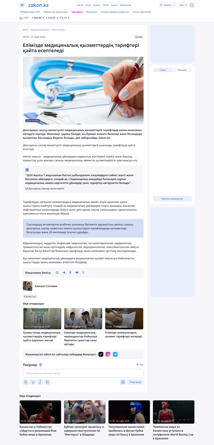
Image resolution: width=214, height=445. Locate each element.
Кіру (141, 364)
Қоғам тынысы (58, 29)
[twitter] (83, 272)
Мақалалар (125, 5)
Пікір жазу (135, 382)
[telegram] (63, 272)
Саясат (79, 5)
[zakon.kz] (38, 5)
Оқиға (106, 5)
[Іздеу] (192, 5)
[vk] (77, 272)
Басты (25, 29)
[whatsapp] (57, 272)
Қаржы (96, 5)
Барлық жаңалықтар (40, 29)
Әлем (88, 5)
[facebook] (70, 272)
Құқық (114, 5)
